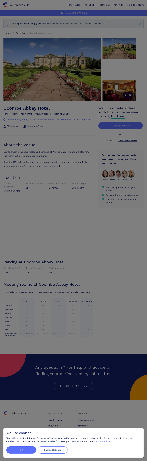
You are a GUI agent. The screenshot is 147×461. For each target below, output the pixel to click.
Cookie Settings (53, 450)
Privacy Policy (103, 441)
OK (21, 450)
